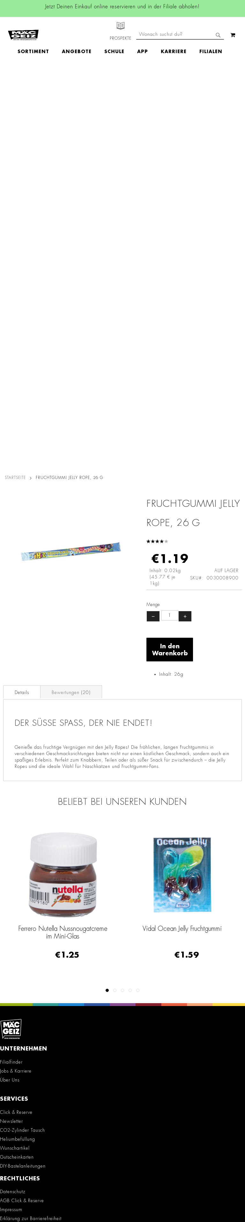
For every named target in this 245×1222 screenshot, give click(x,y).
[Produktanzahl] (169, 217)
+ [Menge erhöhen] (185, 217)
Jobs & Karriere (16, 672)
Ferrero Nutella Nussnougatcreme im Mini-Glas (63, 534)
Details (22, 294)
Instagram (69, 936)
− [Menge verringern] (153, 217)
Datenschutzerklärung (187, 1195)
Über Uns (9, 681)
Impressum (11, 811)
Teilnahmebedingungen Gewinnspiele (40, 829)
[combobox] (180, 57)
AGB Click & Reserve (22, 802)
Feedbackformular (23, 1087)
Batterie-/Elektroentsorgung (29, 870)
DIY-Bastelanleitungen (23, 767)
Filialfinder (11, 663)
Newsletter (11, 722)
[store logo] (23, 29)
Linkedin (69, 950)
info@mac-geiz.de (22, 1064)
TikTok (69, 964)
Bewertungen (71, 294)
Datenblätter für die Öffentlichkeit (35, 879)
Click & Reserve (16, 713)
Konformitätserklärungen (25, 888)
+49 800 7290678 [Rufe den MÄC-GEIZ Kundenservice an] (18, 1043)
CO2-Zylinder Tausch (22, 731)
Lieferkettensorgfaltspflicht (27, 861)
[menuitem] (37, 40)
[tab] (22, 293)
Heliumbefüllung (17, 740)
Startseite (15, 79)
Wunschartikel (15, 749)
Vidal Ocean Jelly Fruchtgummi (182, 530)
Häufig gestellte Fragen (29, 1097)
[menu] (123, 40)
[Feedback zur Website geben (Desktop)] (122, 1137)
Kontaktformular (20, 1075)
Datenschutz (13, 793)
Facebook (69, 921)
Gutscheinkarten (17, 758)
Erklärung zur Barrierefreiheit (31, 820)
